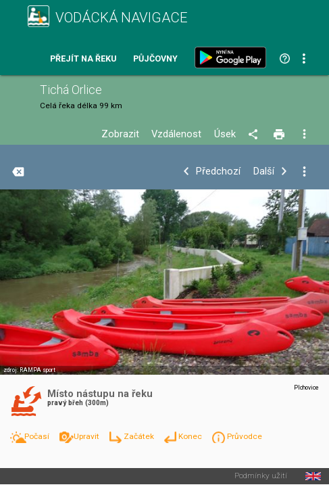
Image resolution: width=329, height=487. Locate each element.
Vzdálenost (176, 134)
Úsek (225, 134)
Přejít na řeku (83, 59)
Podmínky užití (260, 476)
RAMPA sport (37, 370)
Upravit (87, 436)
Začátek (140, 436)
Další (263, 171)
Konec (191, 436)
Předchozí (218, 171)
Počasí (37, 436)
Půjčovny (155, 59)
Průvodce (244, 436)
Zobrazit (120, 134)
